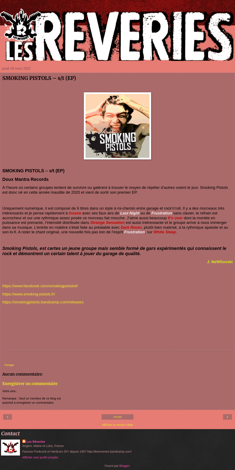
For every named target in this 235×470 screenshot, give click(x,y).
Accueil (118, 416)
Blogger (124, 465)
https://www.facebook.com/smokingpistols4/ (40, 286)
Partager (9, 365)
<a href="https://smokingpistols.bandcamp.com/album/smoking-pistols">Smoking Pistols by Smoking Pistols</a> (117, 336)
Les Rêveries (35, 441)
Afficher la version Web (117, 425)
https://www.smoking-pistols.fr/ (28, 294)
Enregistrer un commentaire (30, 383)
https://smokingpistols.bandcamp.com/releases (43, 302)
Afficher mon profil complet (40, 457)
